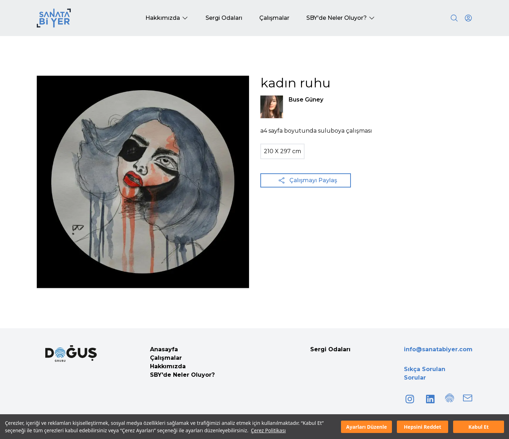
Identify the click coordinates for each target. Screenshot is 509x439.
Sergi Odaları (330, 349)
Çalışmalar (166, 357)
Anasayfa (164, 349)
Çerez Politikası (268, 430)
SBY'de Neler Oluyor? (182, 374)
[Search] (454, 18)
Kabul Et (478, 426)
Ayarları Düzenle (366, 426)
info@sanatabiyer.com (438, 349)
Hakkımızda (168, 366)
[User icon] (468, 18)
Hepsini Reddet (422, 426)
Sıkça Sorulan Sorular (424, 373)
